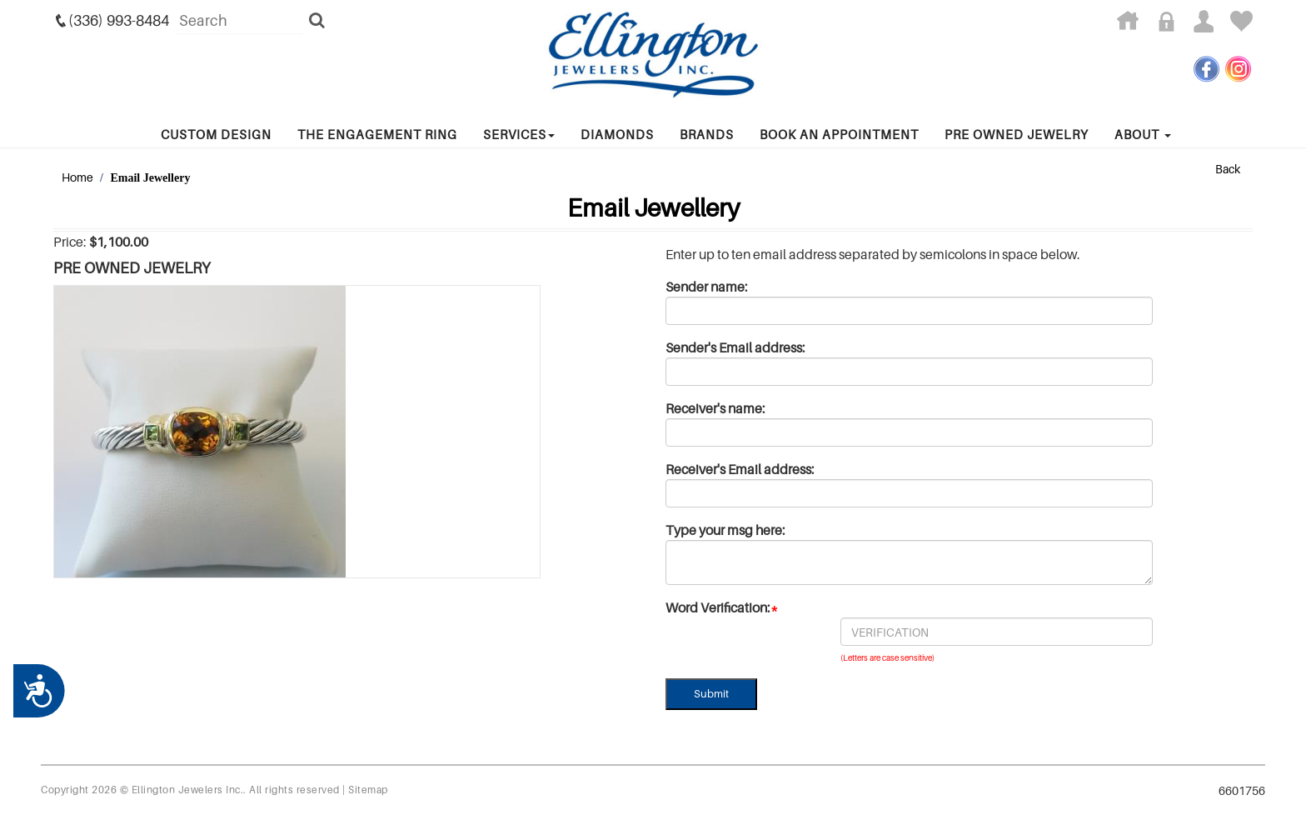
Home (77, 177)
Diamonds (617, 134)
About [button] (1142, 134)
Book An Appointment (839, 134)
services (519, 134)
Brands (707, 134)
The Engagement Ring (377, 134)
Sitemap (368, 789)
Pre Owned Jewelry (1017, 134)
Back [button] (1227, 169)
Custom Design (216, 134)
